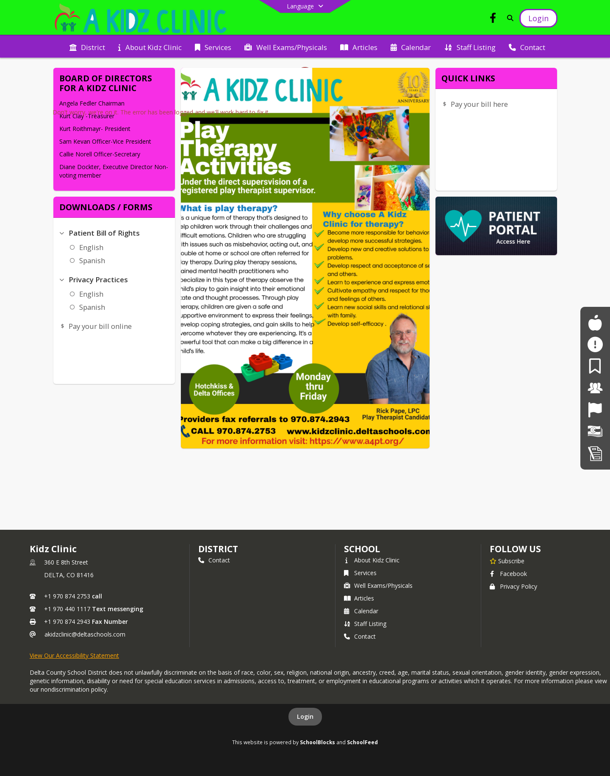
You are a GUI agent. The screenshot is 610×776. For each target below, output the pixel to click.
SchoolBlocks (317, 742)
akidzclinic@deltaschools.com (84, 634)
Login (305, 716)
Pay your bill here (479, 104)
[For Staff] (595, 388)
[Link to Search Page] (508, 18)
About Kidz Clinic (371, 560)
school (362, 549)
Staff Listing (365, 624)
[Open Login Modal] (538, 18)
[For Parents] (594, 366)
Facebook (508, 574)
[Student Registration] (595, 453)
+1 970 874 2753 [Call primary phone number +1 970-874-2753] (67, 596)
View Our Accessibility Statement (74, 655)
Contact (214, 560)
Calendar (361, 611)
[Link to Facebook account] (493, 19)
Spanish (92, 260)
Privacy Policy (513, 586)
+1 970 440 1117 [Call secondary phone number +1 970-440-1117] (67, 609)
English (91, 247)
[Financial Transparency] (595, 431)
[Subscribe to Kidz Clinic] (507, 560)
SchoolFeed (362, 742)
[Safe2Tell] (594, 344)
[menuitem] (87, 47)
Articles (359, 598)
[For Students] (594, 322)
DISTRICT (218, 549)
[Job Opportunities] (594, 409)
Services (360, 573)
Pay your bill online (100, 326)
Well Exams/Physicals (378, 585)
